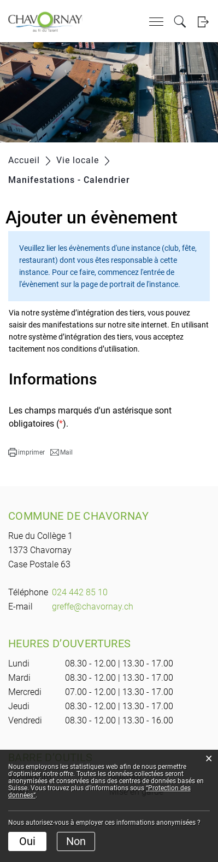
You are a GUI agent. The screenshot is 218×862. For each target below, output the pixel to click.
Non (76, 841)
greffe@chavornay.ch (92, 606)
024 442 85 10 (80, 592)
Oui (27, 841)
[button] (26, 452)
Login (203, 22)
